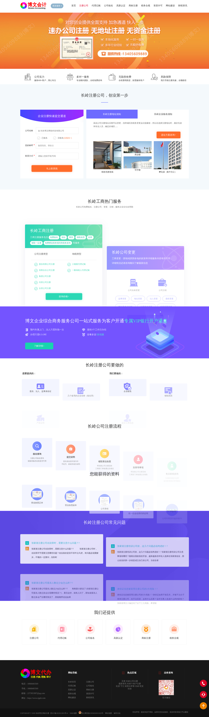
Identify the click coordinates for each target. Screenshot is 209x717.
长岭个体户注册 (134, 684)
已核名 (42, 138)
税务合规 (145, 5)
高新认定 (120, 5)
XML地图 (73, 713)
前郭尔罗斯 (130, 686)
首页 (73, 5)
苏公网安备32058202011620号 (91, 713)
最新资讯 (122, 684)
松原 (118, 686)
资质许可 (157, 5)
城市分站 (117, 713)
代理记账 (96, 5)
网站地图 (108, 713)
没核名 (62, 138)
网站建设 (170, 5)
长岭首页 (72, 682)
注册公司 (83, 5)
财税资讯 (182, 5)
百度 (124, 681)
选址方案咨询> (168, 135)
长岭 (137, 686)
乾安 (142, 686)
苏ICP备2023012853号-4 (59, 713)
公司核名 (108, 5)
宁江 (122, 686)
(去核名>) (68, 138)
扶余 (130, 689)
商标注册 (133, 5)
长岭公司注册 (132, 681)
